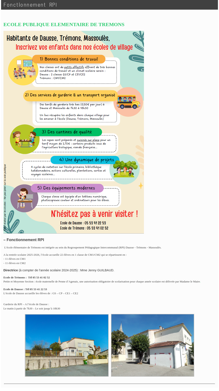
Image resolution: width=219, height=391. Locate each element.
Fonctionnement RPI (30, 4)
